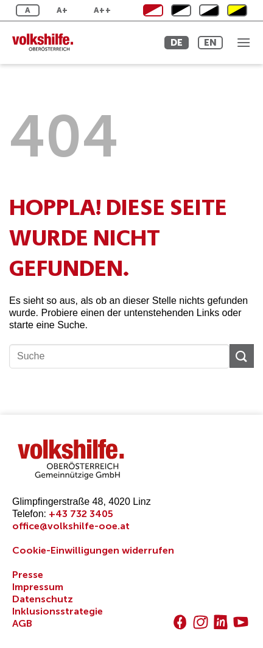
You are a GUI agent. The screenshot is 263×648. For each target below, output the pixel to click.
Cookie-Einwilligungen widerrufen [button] (93, 550)
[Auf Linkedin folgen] (220, 622)
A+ (62, 10)
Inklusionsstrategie (57, 611)
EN (210, 42)
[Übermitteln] (242, 356)
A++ (102, 10)
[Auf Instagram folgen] (200, 622)
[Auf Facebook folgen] (180, 622)
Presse (27, 574)
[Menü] (243, 42)
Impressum (37, 587)
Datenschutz (42, 599)
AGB (22, 623)
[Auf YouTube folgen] (240, 622)
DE (176, 42)
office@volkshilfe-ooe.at (71, 526)
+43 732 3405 (81, 513)
